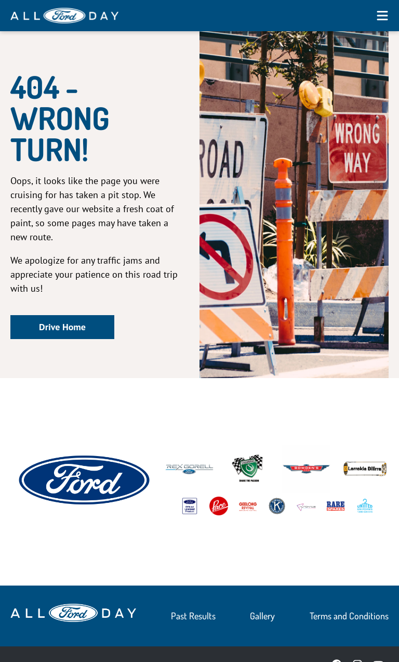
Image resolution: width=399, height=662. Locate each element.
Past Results (193, 615)
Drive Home (62, 327)
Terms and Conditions (349, 615)
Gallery (262, 615)
